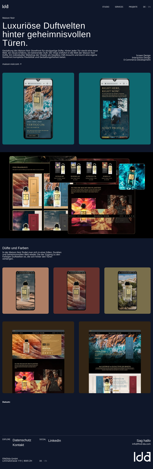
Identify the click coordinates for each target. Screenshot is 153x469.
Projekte (133, 7)
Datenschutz (22, 440)
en (149, 7)
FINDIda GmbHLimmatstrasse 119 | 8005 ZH (17, 460)
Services (119, 7)
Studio (105, 7)
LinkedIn (54, 440)
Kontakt (18, 445)
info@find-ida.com (141, 444)
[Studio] (5, 6)
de (144, 7)
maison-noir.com (12, 64)
